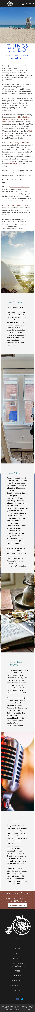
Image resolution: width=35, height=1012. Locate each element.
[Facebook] (13, 999)
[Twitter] (22, 999)
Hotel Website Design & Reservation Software (18, 1009)
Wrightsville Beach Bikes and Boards (16, 205)
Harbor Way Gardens (15, 164)
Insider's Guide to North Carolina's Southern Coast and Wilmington (16, 119)
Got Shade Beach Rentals (19, 187)
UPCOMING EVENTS (17, 905)
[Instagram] (18, 999)
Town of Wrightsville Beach (19, 143)
